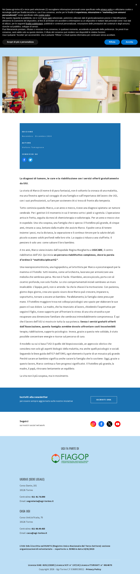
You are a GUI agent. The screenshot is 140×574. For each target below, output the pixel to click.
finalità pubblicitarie (34, 23)
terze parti (47, 18)
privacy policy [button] (107, 9)
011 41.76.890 (38, 496)
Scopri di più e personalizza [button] (20, 42)
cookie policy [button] (44, 15)
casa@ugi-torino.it (36, 532)
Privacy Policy (93, 569)
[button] (136, 4)
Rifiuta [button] (112, 42)
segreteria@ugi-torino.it (40, 501)
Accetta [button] (129, 42)
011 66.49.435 (38, 528)
